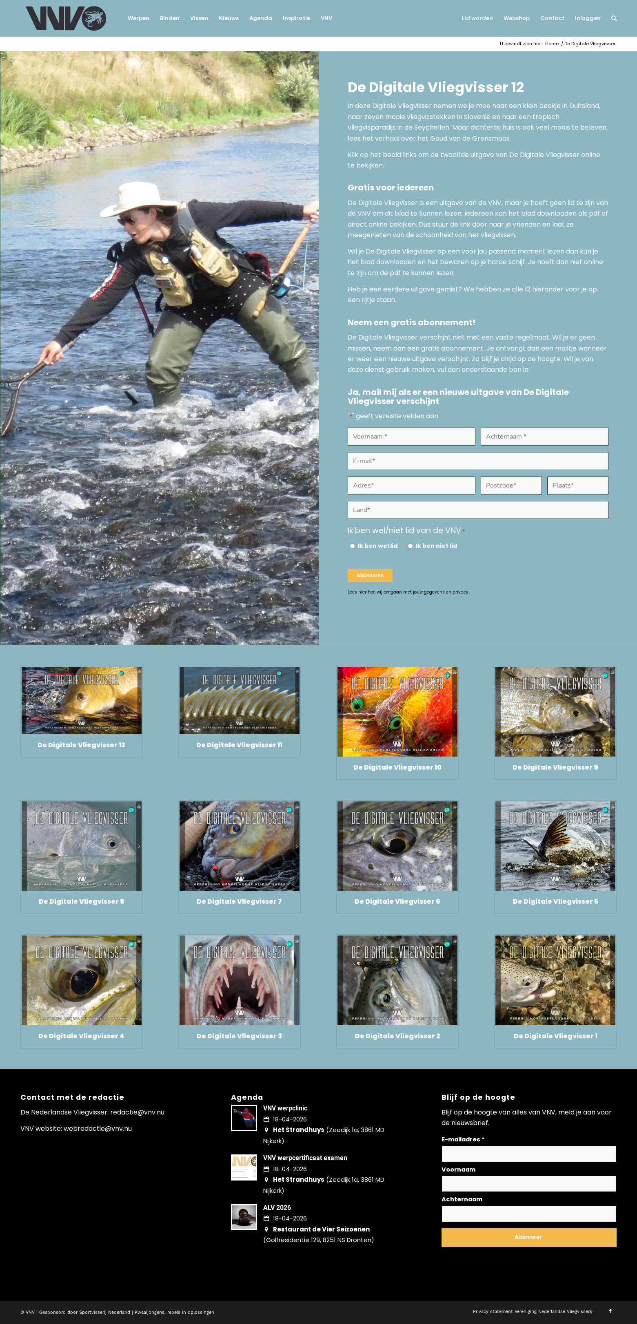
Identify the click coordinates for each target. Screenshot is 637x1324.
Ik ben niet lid (436, 546)
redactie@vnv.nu (137, 1112)
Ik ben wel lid (377, 546)
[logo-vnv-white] (66, 18)
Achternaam (462, 1199)
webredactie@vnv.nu (98, 1128)
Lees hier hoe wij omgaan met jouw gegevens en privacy (408, 592)
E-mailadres (463, 1139)
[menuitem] (138, 18)
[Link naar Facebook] (610, 1311)
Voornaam (458, 1169)
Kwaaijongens (149, 1312)
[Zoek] (611, 18)
